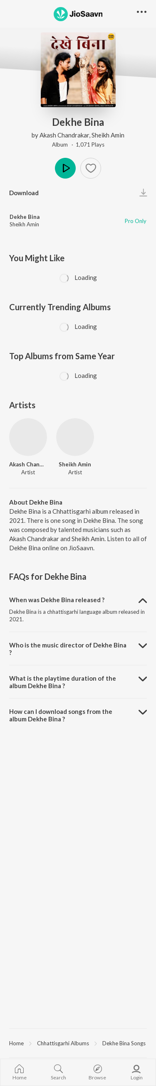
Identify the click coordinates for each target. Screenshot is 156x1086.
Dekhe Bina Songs (124, 1043)
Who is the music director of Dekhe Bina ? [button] (67, 648)
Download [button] (24, 192)
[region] (78, 1042)
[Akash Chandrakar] (28, 437)
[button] (90, 168)
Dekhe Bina (25, 216)
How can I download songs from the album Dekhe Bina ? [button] (60, 715)
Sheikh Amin (108, 135)
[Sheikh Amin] (75, 437)
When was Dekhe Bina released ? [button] (56, 599)
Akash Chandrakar (64, 135)
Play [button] (65, 168)
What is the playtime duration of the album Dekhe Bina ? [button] (62, 681)
